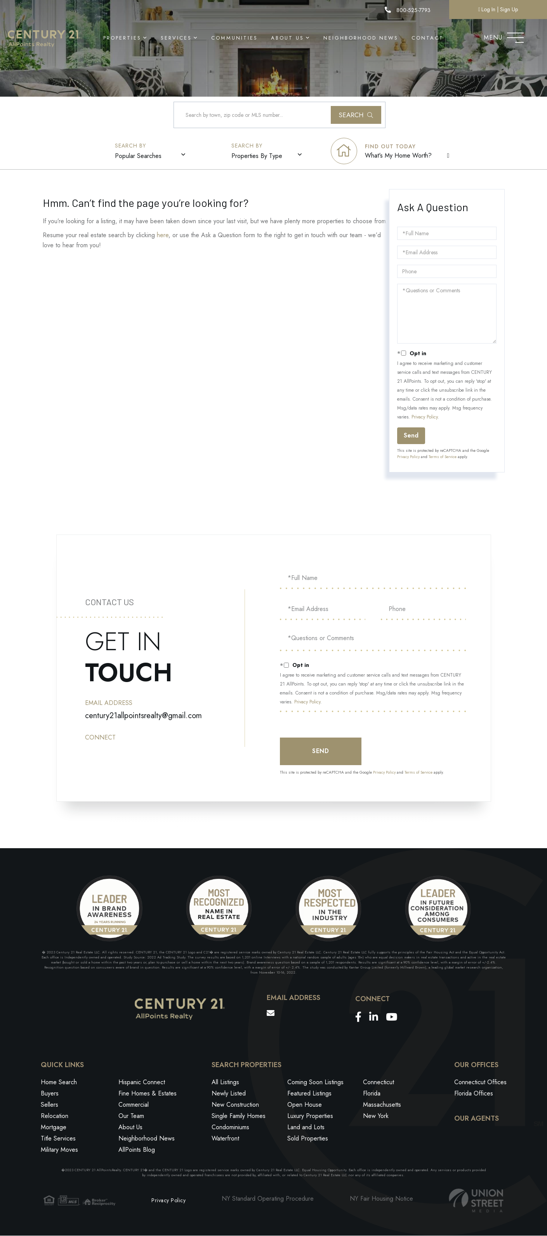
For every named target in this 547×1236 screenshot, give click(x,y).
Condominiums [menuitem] (230, 1127)
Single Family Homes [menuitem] (239, 1116)
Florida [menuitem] (371, 1094)
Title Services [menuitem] (58, 1139)
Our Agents (476, 1119)
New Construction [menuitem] (235, 1105)
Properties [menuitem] (122, 38)
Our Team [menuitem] (131, 1116)
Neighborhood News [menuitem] (360, 38)
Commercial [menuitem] (133, 1105)
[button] (356, 115)
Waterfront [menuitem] (225, 1139)
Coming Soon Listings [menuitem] (315, 1082)
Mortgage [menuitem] (53, 1127)
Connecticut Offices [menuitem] (480, 1082)
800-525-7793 (407, 10)
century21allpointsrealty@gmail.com (143, 715)
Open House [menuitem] (304, 1105)
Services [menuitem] (176, 38)
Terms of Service (443, 457)
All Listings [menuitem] (225, 1082)
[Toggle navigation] (515, 35)
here (162, 235)
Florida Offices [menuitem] (473, 1094)
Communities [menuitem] (234, 38)
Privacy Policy (425, 417)
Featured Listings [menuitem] (309, 1094)
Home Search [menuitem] (59, 1082)
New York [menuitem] (376, 1116)
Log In (488, 9)
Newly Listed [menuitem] (229, 1094)
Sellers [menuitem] (49, 1105)
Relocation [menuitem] (54, 1116)
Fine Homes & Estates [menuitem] (147, 1094)
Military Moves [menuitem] (59, 1150)
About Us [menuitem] (287, 38)
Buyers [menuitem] (50, 1094)
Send (411, 435)
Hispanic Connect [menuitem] (141, 1082)
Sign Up (509, 9)
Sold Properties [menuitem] (307, 1139)
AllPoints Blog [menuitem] (136, 1150)
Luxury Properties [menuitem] (310, 1116)
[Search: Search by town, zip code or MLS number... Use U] (280, 115)
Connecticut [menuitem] (378, 1082)
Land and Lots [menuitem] (306, 1127)
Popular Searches (138, 156)
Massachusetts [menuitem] (382, 1105)
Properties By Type (257, 156)
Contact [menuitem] (428, 38)
